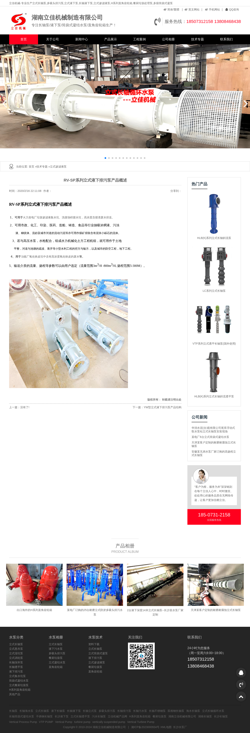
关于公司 (52, 39)
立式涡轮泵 (16, 657)
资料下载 (93, 644)
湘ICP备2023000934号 (145, 727)
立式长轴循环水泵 (213, 710)
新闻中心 (81, 39)
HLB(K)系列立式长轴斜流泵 (214, 238)
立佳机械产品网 (117, 716)
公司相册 (168, 39)
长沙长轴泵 (221, 716)
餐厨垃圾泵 (56, 657)
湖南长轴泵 (205, 716)
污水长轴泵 (99, 716)
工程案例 (139, 39)
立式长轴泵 (16, 644)
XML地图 (166, 727)
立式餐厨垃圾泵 (19, 685)
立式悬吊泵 (16, 648)
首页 (23, 39)
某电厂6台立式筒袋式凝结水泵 (210, 436)
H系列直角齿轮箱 (20, 689)
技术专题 (197, 39)
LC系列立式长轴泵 (214, 290)
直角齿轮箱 (56, 667)
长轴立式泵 (90, 710)
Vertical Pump (63, 722)
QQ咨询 (232, 9)
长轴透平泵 (16, 667)
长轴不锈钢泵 (157, 710)
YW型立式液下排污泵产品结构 (162, 407)
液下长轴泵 (58, 710)
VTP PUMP (46, 722)
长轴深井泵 (16, 662)
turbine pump (82, 722)
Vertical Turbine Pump (140, 722)
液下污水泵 (56, 648)
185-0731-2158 (214, 514)
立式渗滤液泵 (58, 166)
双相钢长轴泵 (176, 710)
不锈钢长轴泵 (44, 716)
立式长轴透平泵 (80, 716)
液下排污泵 (16, 671)
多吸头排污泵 (57, 653)
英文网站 (192, 9)
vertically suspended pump (108, 722)
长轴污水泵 (140, 710)
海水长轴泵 (193, 710)
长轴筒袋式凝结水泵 (21, 716)
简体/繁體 (171, 9)
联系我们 (226, 39)
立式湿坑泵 (16, 653)
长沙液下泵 (62, 716)
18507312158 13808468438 (213, 21)
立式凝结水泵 (57, 662)
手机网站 (212, 9)
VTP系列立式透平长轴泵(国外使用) (214, 343)
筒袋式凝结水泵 (19, 680)
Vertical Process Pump (23, 722)
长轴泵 (13, 710)
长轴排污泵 (124, 710)
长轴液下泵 (74, 710)
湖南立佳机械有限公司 (182, 716)
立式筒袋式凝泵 (98, 653)
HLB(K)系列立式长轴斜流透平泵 (214, 396)
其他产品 (14, 694)
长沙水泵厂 (180, 727)
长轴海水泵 (26, 710)
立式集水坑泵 (17, 676)
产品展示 (110, 39)
